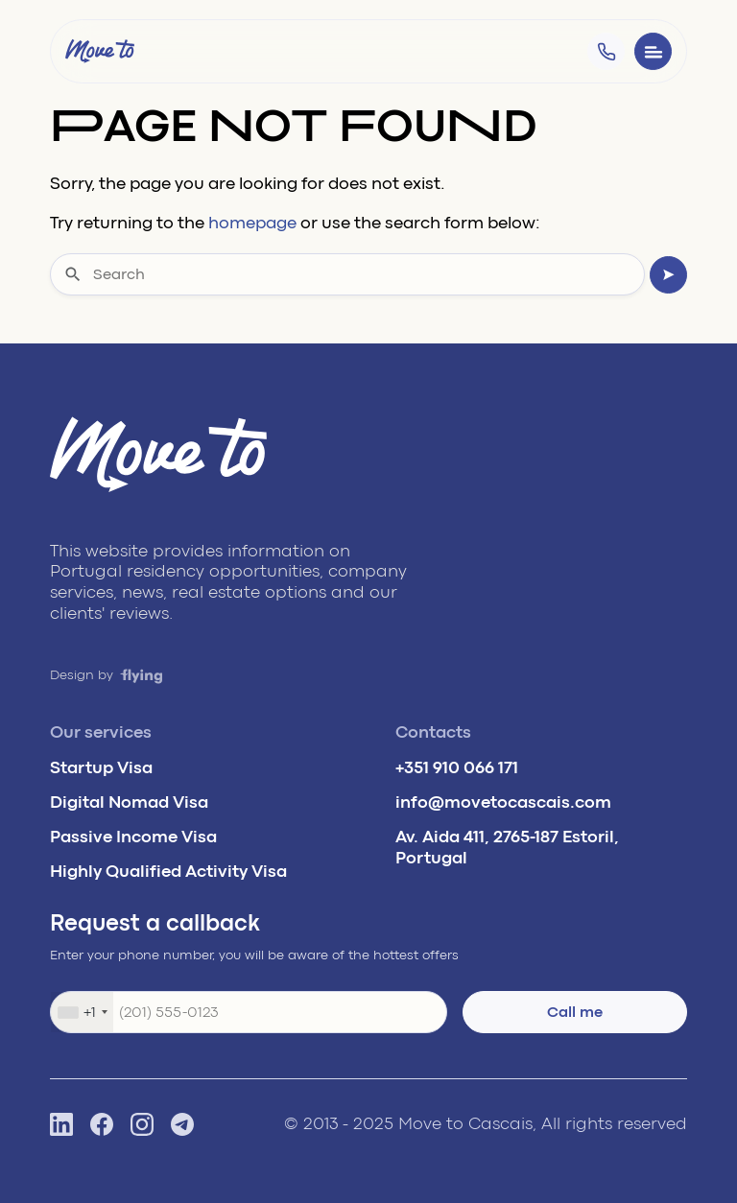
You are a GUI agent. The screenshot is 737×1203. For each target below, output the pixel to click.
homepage (252, 222)
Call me (575, 1012)
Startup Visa (101, 767)
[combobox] (82, 1012)
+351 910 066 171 (456, 767)
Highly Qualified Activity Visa (168, 871)
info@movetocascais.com (503, 802)
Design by (106, 675)
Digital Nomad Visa (129, 802)
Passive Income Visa (133, 836)
